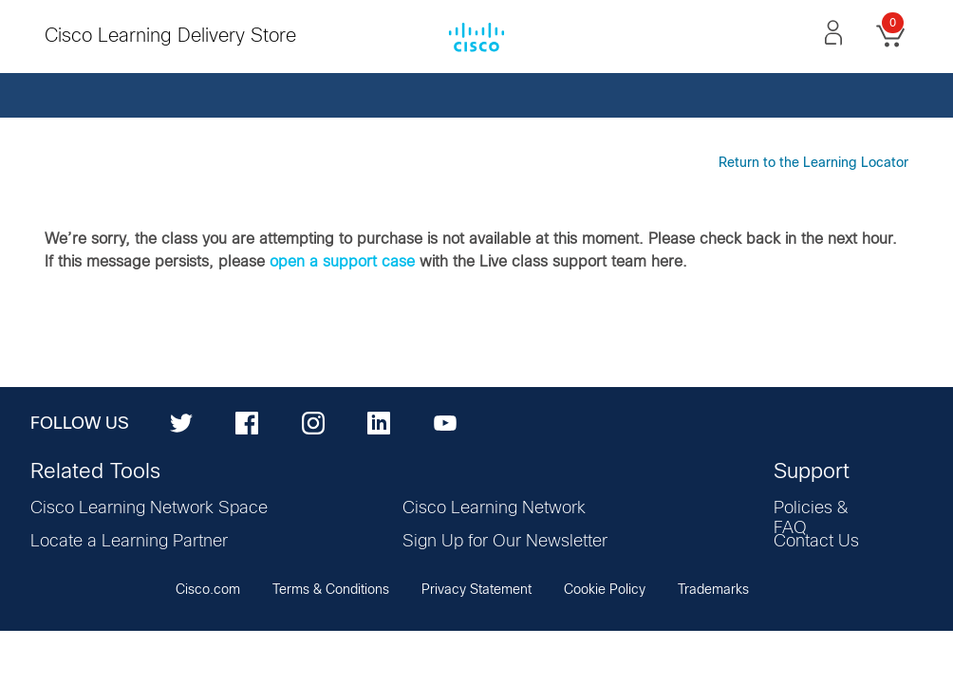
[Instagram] (313, 422)
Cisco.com (208, 590)
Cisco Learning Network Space (149, 508)
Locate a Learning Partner (129, 541)
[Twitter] (181, 422)
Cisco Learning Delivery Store (170, 36)
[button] (833, 32)
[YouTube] (445, 422)
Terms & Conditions (330, 590)
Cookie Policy (604, 590)
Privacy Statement (476, 590)
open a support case (342, 261)
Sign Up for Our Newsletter (504, 541)
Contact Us (816, 541)
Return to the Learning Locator (813, 163)
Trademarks (713, 590)
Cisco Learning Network (494, 508)
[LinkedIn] (378, 422)
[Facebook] (247, 422)
